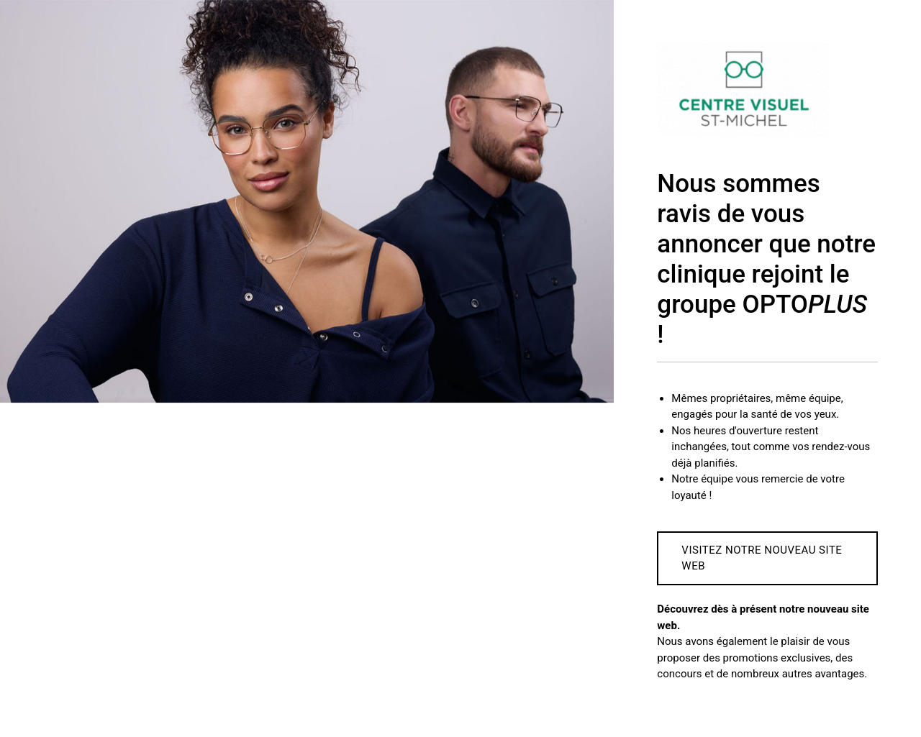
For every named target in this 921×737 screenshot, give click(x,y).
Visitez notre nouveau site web (761, 558)
